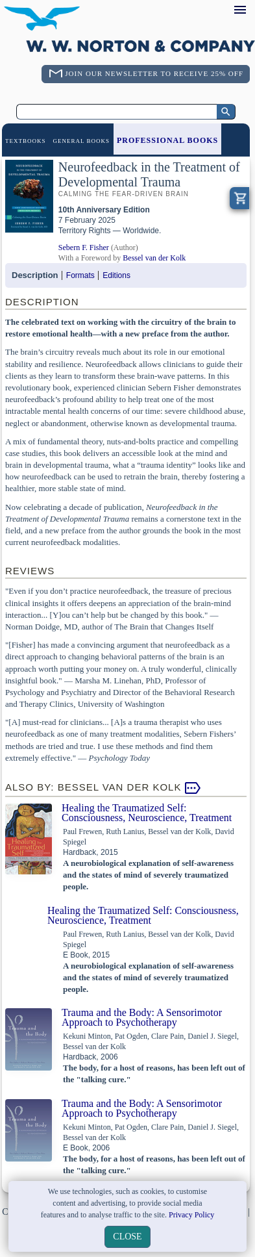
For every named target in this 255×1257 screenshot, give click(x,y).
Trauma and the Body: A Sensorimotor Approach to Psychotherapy (142, 1017)
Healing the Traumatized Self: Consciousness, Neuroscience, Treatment (147, 812)
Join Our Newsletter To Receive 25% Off (154, 73)
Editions (116, 275)
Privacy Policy (191, 1214)
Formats (80, 275)
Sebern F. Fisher (83, 247)
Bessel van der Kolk (154, 257)
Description (35, 275)
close (127, 1236)
